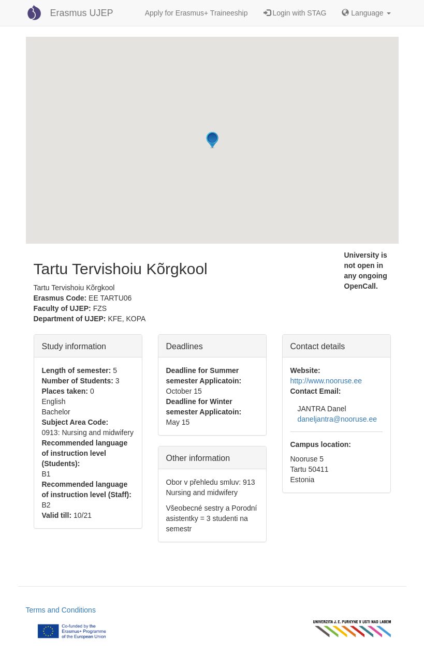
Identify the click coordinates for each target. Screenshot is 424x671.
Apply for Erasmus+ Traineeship (196, 13)
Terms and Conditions (61, 610)
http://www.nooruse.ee (326, 381)
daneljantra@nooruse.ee (337, 419)
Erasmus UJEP (81, 13)
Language (366, 13)
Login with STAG (295, 13)
